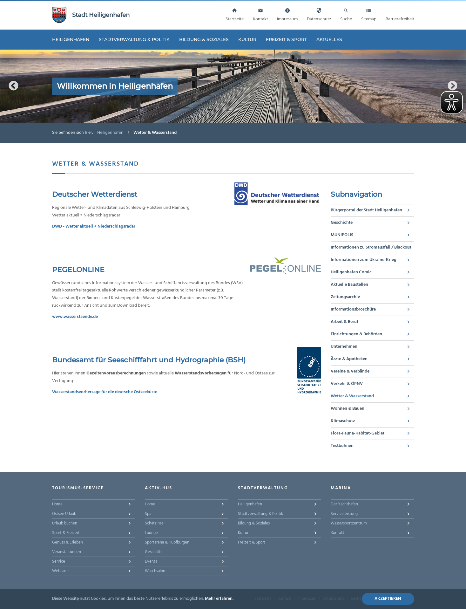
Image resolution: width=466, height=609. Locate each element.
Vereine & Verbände (350, 371)
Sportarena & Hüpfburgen (167, 542)
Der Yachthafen (344, 504)
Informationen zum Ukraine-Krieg (363, 259)
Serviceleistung (344, 513)
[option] (233, 86)
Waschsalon (155, 571)
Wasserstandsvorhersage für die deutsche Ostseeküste (104, 392)
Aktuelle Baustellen (349, 284)
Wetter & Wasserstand (352, 396)
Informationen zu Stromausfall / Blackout (371, 247)
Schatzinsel (155, 523)
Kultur (247, 39)
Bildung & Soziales (204, 39)
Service (58, 561)
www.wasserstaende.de (75, 316)
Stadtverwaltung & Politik (134, 39)
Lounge (151, 533)
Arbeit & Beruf (344, 321)
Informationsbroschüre (353, 309)
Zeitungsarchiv (345, 297)
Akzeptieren (388, 598)
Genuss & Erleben (67, 542)
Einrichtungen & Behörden (356, 334)
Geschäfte (154, 552)
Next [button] (452, 86)
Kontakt (337, 533)
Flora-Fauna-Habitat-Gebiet (357, 433)
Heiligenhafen (70, 39)
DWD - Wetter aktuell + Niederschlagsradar (93, 226)
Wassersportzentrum (349, 523)
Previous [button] (13, 86)
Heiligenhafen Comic (351, 272)
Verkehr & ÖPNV (347, 383)
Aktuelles (329, 39)
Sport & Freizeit (65, 533)
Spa (148, 513)
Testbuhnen (342, 445)
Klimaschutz (343, 421)
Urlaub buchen (64, 523)
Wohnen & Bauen (347, 408)
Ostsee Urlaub (64, 513)
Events (151, 561)
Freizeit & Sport (286, 39)
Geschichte (342, 222)
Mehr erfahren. (219, 598)
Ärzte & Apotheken (349, 359)
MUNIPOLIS (342, 235)
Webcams (60, 571)
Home (57, 504)
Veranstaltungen (66, 552)
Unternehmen (344, 346)
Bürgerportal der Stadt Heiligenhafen (366, 210)
